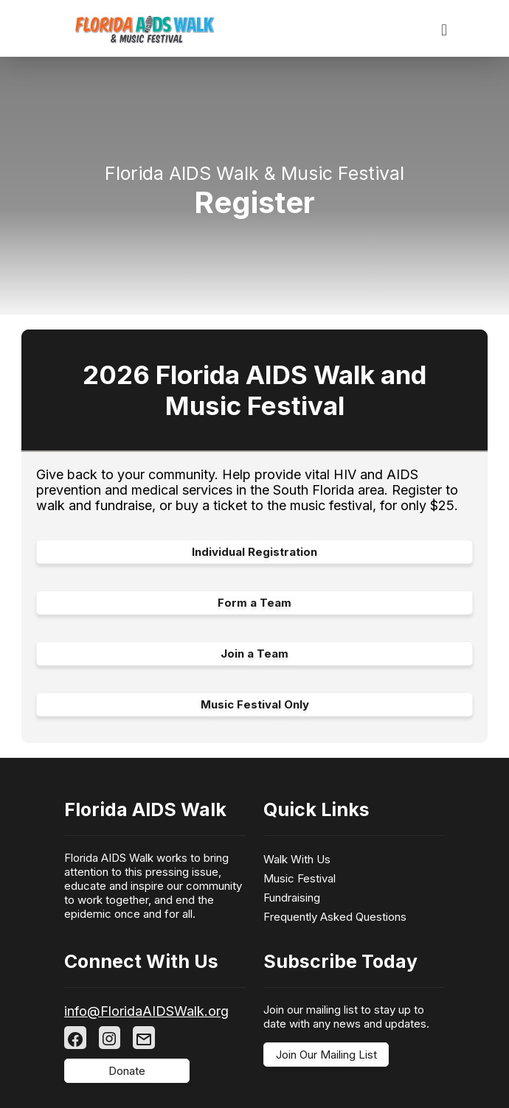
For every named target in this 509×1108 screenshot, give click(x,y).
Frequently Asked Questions (334, 917)
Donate (126, 1071)
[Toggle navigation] (444, 30)
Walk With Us (296, 859)
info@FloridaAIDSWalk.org (146, 1011)
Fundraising (291, 898)
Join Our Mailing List (326, 1055)
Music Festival (299, 878)
